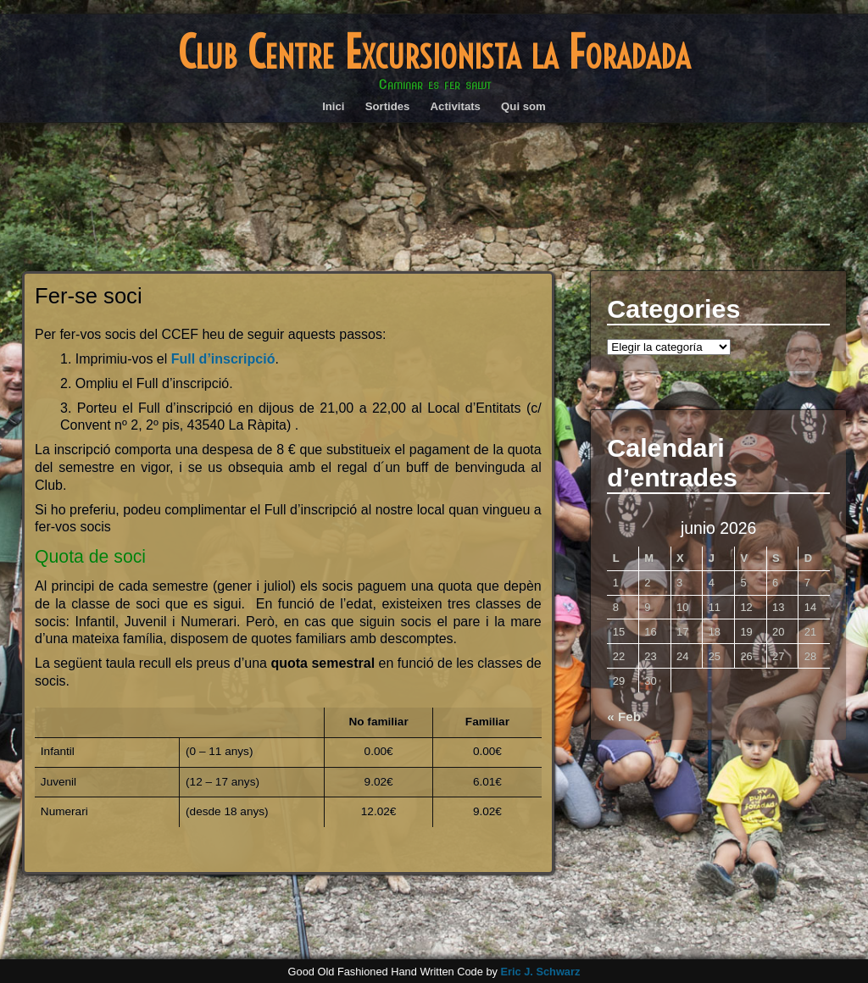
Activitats (456, 106)
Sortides (387, 106)
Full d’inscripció (223, 359)
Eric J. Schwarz (540, 971)
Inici (333, 106)
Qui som (523, 106)
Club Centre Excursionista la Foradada (434, 53)
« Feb (624, 716)
